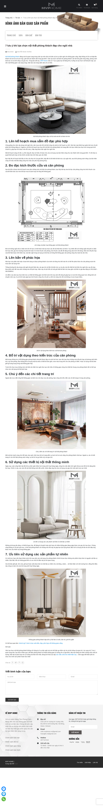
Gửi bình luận (12, 700)
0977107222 (45, 740)
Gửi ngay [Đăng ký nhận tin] (75, 732)
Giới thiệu (88, 762)
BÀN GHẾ (29, 35)
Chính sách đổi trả (11, 742)
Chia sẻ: (8, 662)
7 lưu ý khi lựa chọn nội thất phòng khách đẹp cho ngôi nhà (38, 45)
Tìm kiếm (80, 762)
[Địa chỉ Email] (83, 727)
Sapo (16, 763)
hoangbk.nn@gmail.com (48, 734)
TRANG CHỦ (11, 35)
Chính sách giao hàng (13, 746)
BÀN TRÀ (38, 35)
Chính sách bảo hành (12, 750)
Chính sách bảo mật (12, 738)
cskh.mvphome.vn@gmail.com (51, 731)
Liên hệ (95, 762)
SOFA (21, 35)
